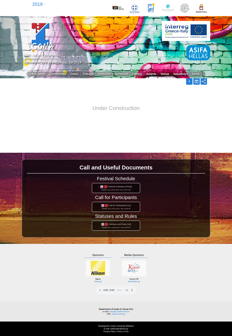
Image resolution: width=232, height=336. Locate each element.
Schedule (121, 74)
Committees (58, 74)
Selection (104, 74)
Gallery (137, 74)
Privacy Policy (109, 331)
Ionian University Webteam (122, 326)
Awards (151, 74)
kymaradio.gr (134, 281)
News (196, 74)
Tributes (88, 74)
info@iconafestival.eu (119, 311)
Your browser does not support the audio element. (116, 290)
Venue (165, 74)
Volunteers (180, 74)
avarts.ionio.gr (118, 314)
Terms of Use (123, 331)
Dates (74, 74)
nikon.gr (98, 281)
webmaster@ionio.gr (119, 329)
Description (38, 74)
